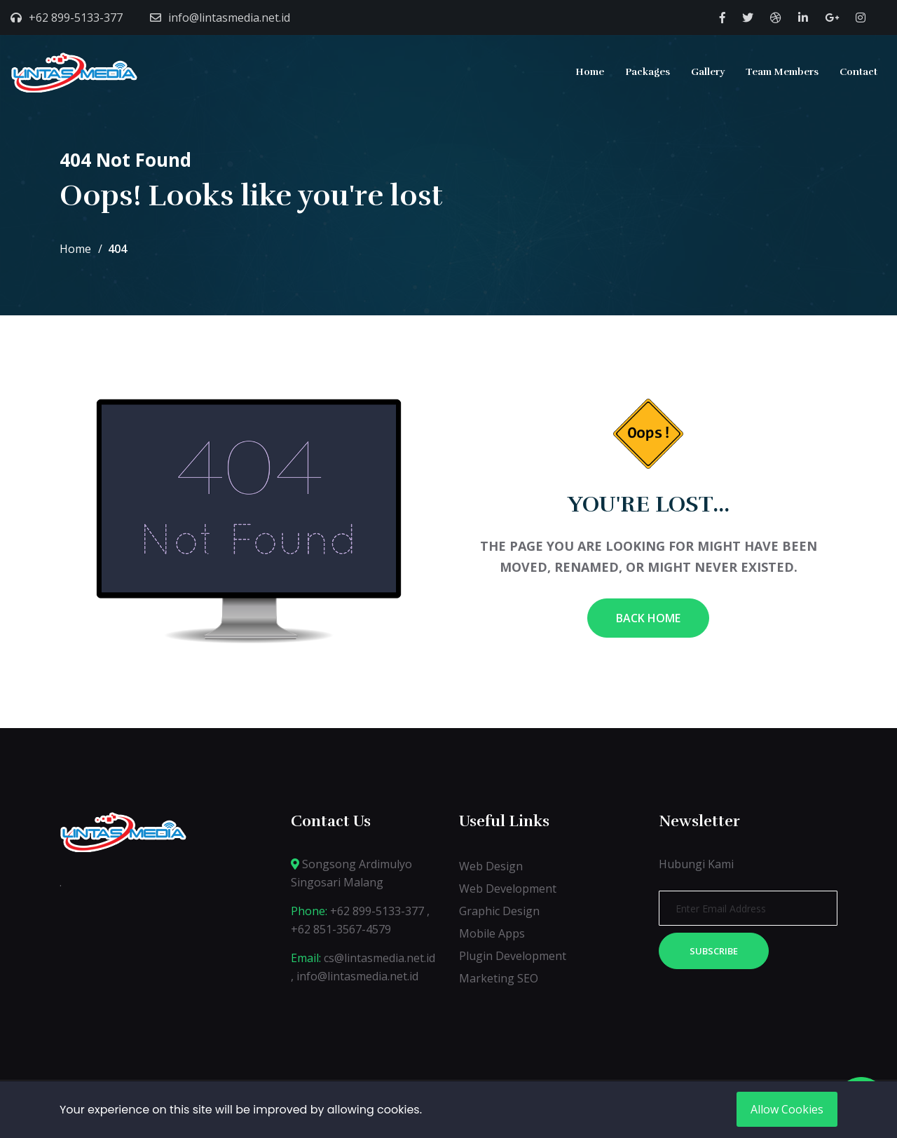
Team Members (782, 72)
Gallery (708, 72)
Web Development (507, 888)
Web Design (491, 866)
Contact (858, 72)
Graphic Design (499, 911)
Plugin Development (512, 956)
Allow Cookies (787, 1109)
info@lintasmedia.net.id (229, 17)
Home (589, 72)
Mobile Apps (492, 933)
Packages (647, 72)
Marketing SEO (498, 978)
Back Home (648, 618)
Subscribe (714, 951)
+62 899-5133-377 (76, 17)
